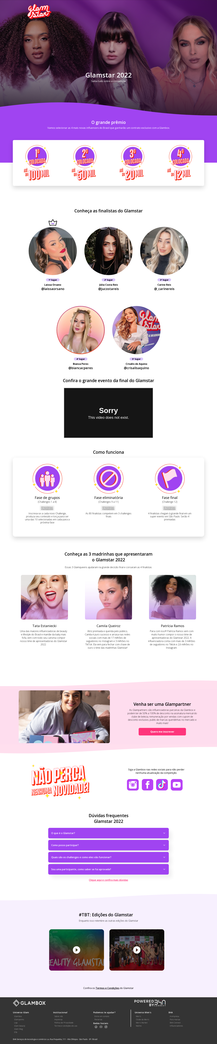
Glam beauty (19, 1026)
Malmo (139, 1026)
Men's (138, 1016)
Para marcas (175, 1019)
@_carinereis (164, 288)
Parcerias (98, 1019)
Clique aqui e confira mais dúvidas (108, 880)
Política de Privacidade (64, 1022)
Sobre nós (58, 1016)
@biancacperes (80, 368)
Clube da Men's (142, 1019)
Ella (15, 1032)
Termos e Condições (107, 988)
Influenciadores (176, 1026)
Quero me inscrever (162, 731)
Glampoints (19, 1019)
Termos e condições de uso (65, 1026)
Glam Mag (18, 1029)
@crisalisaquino (136, 368)
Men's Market (142, 1022)
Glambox (18, 1016)
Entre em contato (101, 1016)
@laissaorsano (52, 288)
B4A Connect (175, 1022)
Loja (15, 1022)
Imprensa (58, 1019)
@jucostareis (108, 288)
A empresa (174, 1016)
